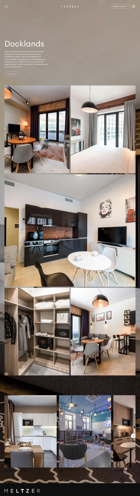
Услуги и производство (15, 476)
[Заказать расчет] (121, 6)
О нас (7, 471)
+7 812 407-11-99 (128, 476)
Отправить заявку (123, 461)
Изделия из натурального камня (19, 490)
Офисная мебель (11, 486)
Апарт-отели (11, 74)
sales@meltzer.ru (128, 471)
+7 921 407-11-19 (127, 479)
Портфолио (9, 481)
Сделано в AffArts (127, 486)
